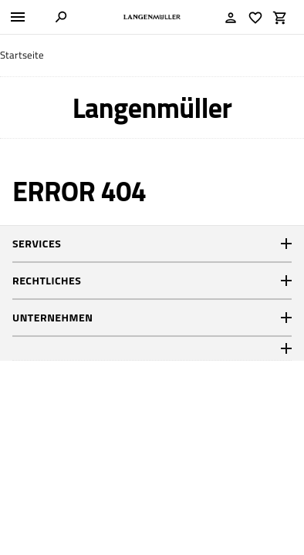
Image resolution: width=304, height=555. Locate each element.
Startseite (22, 55)
